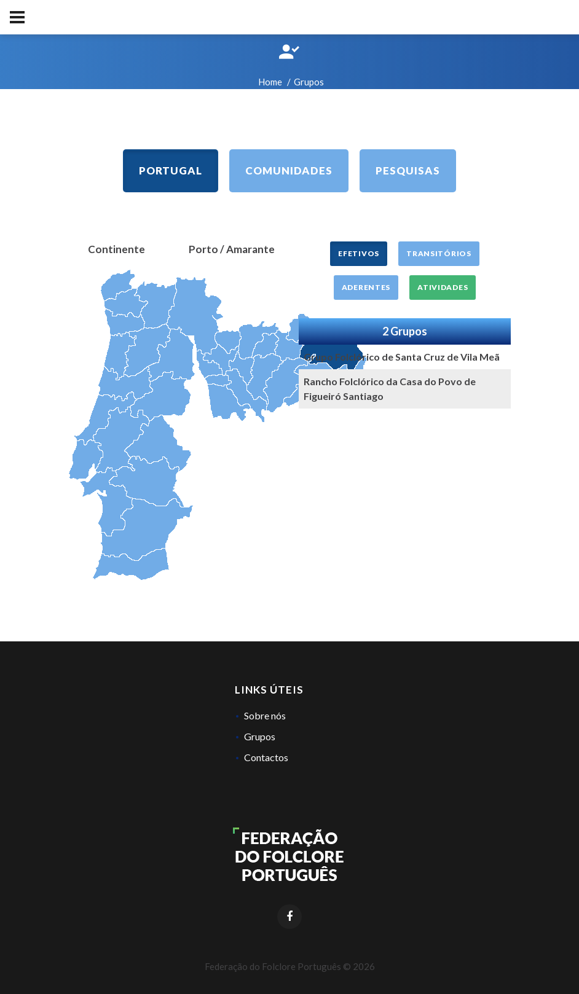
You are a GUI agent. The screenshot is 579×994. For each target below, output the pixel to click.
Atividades (442, 287)
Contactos (266, 757)
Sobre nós (265, 715)
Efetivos (358, 253)
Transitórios (438, 253)
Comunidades (289, 170)
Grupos (259, 736)
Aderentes (366, 287)
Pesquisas (408, 170)
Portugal (170, 170)
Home (270, 81)
